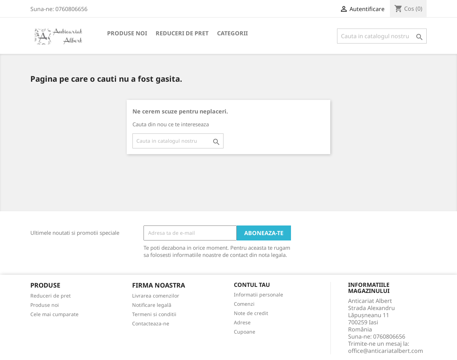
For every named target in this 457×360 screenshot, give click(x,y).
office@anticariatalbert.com (385, 350)
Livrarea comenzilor (155, 295)
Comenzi (244, 303)
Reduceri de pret (182, 33)
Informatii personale (258, 294)
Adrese (242, 322)
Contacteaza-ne (150, 323)
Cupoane (244, 331)
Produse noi (127, 33)
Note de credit (251, 313)
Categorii (232, 33)
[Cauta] (382, 36)
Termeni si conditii (154, 314)
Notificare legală (151, 304)
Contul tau (252, 285)
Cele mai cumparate (54, 314)
